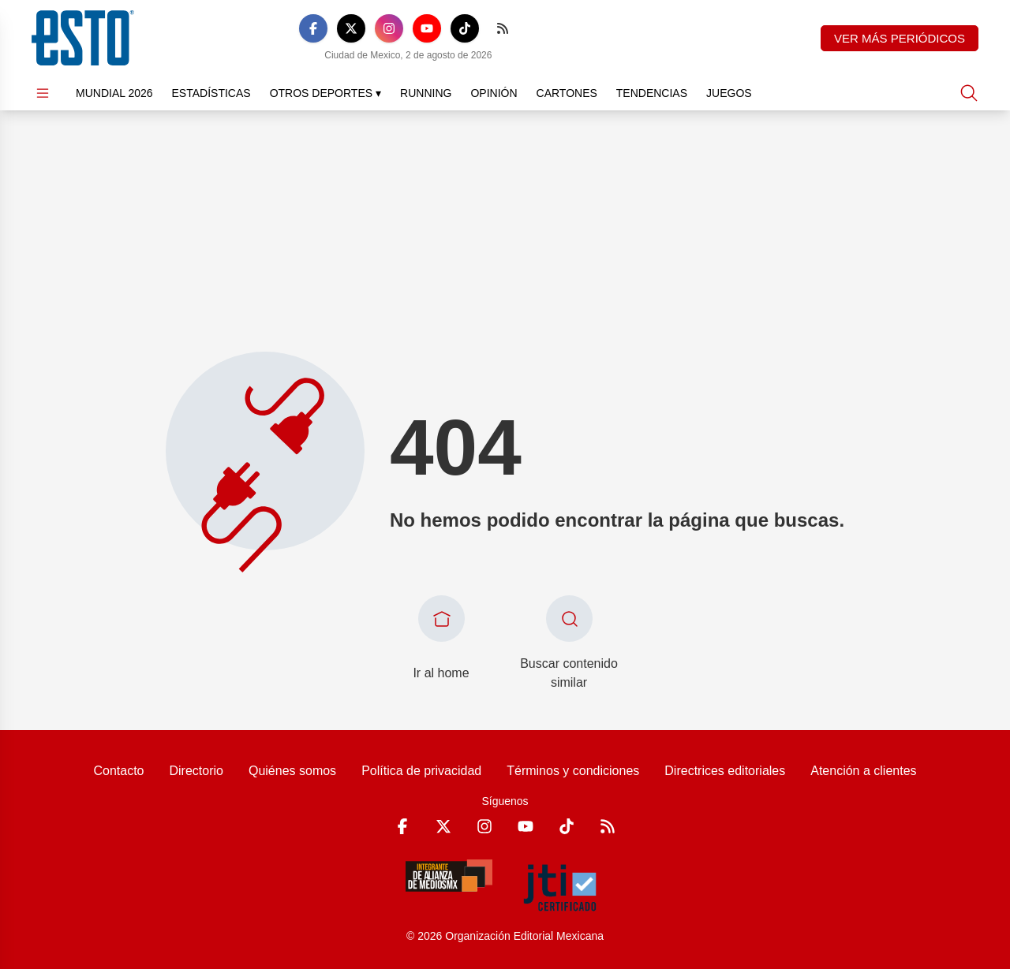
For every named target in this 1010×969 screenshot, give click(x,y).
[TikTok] (465, 28)
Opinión (493, 93)
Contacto (118, 770)
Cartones (567, 93)
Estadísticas (211, 93)
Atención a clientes (863, 770)
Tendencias (651, 93)
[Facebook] (313, 28)
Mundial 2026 (114, 93)
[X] (351, 28)
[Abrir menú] (43, 93)
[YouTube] (427, 28)
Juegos (729, 93)
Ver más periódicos (899, 38)
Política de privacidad (421, 770)
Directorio (196, 770)
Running (425, 93)
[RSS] (502, 28)
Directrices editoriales (724, 770)
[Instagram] (389, 28)
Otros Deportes (325, 93)
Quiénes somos (292, 770)
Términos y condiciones (573, 770)
